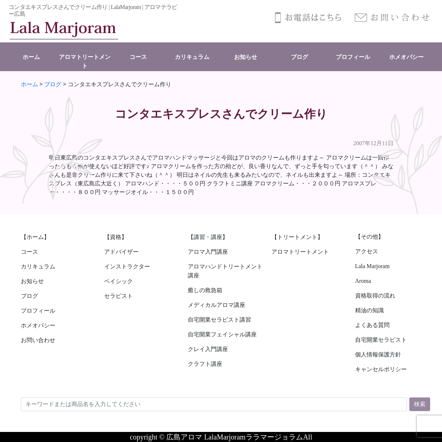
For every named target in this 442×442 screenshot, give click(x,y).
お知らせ (245, 57)
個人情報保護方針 (378, 354)
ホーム (31, 57)
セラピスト (118, 296)
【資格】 (115, 237)
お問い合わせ (38, 340)
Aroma (363, 281)
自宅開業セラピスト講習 (219, 320)
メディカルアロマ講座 (216, 305)
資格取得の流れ (375, 296)
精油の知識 (369, 310)
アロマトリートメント (300, 252)
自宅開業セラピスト (381, 340)
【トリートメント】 (297, 237)
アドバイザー (121, 252)
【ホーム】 (35, 237)
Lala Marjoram (372, 266)
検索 (419, 404)
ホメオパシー (406, 57)
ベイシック (118, 281)
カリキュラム (192, 57)
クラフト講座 (205, 364)
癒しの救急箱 (205, 290)
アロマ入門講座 (208, 252)
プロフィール (353, 57)
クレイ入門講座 (208, 349)
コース (138, 57)
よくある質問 (372, 325)
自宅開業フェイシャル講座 (222, 334)
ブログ (299, 57)
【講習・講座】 (208, 237)
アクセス (366, 251)
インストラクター (127, 266)
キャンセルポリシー (381, 369)
